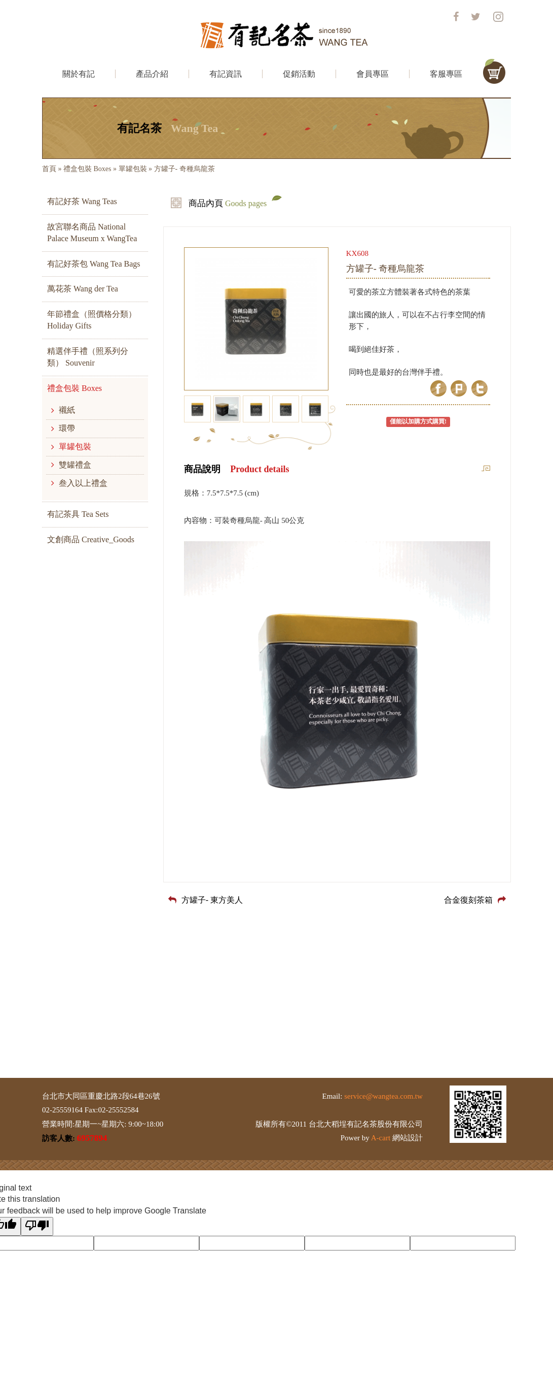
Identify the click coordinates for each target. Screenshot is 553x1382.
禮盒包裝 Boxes (87, 169)
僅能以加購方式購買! (418, 421)
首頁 (49, 169)
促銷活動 (299, 74)
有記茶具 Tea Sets (78, 514)
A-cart (380, 1138)
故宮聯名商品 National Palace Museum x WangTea (92, 232)
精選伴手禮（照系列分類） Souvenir (87, 357)
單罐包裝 (133, 169)
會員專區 (372, 74)
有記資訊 (225, 74)
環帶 (63, 428)
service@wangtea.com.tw (383, 1096)
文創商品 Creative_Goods (90, 539)
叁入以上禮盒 (79, 483)
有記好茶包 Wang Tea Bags (93, 263)
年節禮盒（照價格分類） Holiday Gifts (91, 320)
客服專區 (446, 74)
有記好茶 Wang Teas (82, 201)
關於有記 (78, 74)
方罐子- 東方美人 (205, 900)
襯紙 (63, 410)
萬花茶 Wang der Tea (82, 288)
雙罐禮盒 (71, 464)
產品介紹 (152, 74)
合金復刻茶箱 (475, 900)
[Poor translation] (37, 1226)
